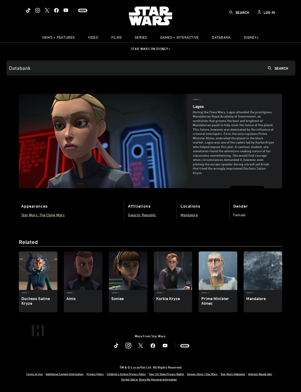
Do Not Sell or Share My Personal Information (149, 379)
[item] (58, 38)
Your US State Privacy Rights (166, 374)
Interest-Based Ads (260, 374)
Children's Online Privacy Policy (126, 374)
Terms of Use (34, 374)
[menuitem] (93, 38)
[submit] (231, 12)
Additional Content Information (64, 374)
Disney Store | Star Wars (202, 374)
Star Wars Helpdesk (233, 374)
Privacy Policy (95, 374)
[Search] (151, 68)
